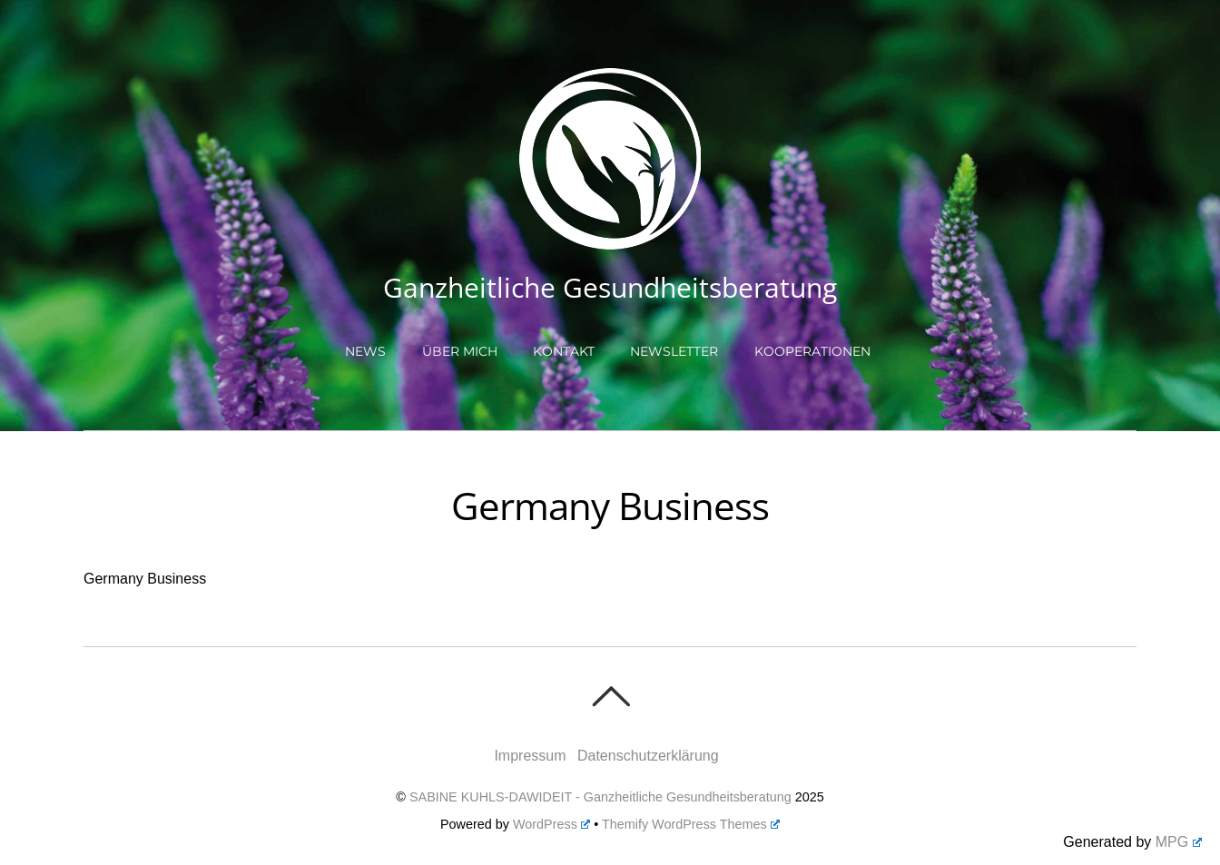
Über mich (459, 351)
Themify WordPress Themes (691, 824)
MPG (1179, 842)
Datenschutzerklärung (648, 755)
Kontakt (564, 351)
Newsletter (674, 351)
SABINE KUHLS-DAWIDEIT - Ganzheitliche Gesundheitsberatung (600, 797)
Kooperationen (812, 351)
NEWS (365, 351)
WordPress (551, 824)
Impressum (530, 755)
